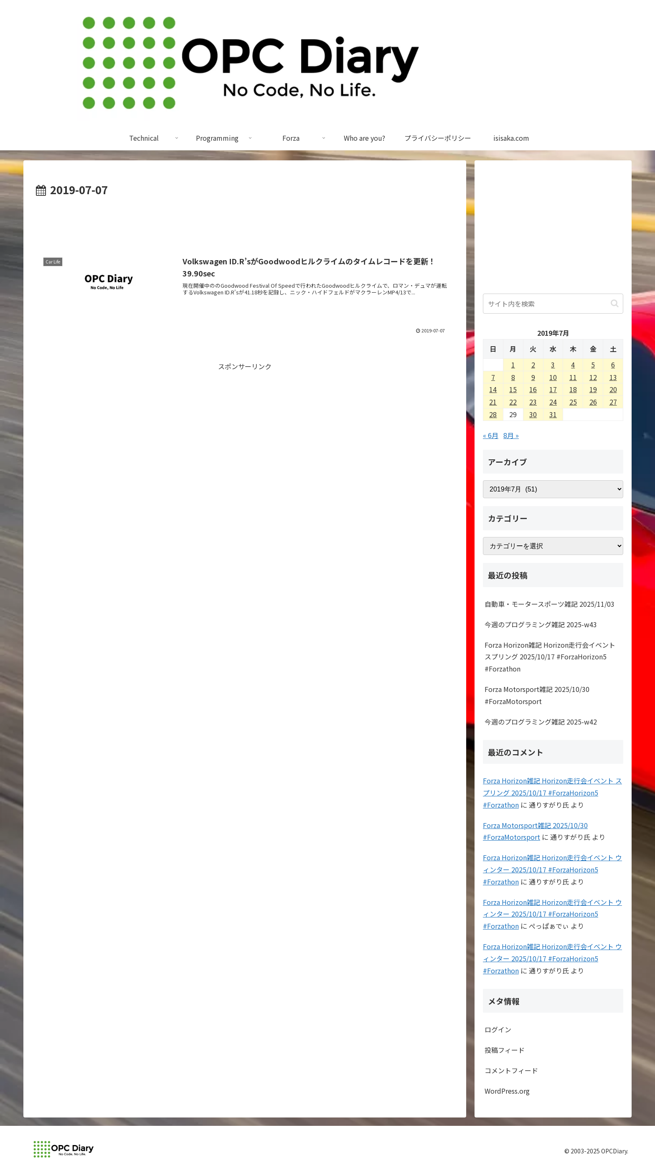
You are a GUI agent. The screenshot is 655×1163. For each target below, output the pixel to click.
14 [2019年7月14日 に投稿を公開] (493, 389)
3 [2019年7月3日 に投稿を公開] (553, 365)
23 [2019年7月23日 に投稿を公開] (533, 402)
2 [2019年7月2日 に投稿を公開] (533, 365)
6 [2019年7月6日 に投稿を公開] (613, 365)
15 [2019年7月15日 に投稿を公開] (513, 389)
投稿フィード (505, 1050)
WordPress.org (507, 1091)
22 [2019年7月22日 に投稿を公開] (513, 402)
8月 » (511, 435)
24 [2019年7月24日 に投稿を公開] (553, 402)
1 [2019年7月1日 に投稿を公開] (513, 365)
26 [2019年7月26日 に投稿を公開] (593, 402)
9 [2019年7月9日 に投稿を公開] (533, 377)
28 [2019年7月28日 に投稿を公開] (493, 414)
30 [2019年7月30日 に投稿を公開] (533, 414)
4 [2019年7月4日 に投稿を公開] (573, 365)
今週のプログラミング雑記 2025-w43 (541, 624)
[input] (553, 304)
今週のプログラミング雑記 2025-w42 (541, 722)
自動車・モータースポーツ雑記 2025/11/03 (549, 604)
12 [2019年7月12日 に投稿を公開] (593, 377)
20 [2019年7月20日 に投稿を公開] (613, 389)
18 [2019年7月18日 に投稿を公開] (573, 389)
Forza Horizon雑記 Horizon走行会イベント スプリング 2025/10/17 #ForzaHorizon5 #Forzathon (550, 657)
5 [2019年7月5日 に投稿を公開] (593, 365)
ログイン (498, 1029)
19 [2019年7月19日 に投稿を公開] (593, 389)
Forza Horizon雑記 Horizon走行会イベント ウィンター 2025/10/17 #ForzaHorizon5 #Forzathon (552, 869)
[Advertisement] (245, 222)
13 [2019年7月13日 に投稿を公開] (613, 377)
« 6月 (490, 435)
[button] (614, 303)
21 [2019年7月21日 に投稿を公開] (493, 402)
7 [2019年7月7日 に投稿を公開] (493, 377)
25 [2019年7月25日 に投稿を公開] (573, 402)
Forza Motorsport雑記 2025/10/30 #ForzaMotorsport (537, 695)
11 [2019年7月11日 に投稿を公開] (573, 377)
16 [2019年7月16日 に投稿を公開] (533, 389)
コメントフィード (511, 1070)
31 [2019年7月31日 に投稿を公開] (553, 414)
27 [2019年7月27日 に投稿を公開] (613, 402)
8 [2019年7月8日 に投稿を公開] (513, 377)
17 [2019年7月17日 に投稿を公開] (553, 389)
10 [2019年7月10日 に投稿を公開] (553, 377)
